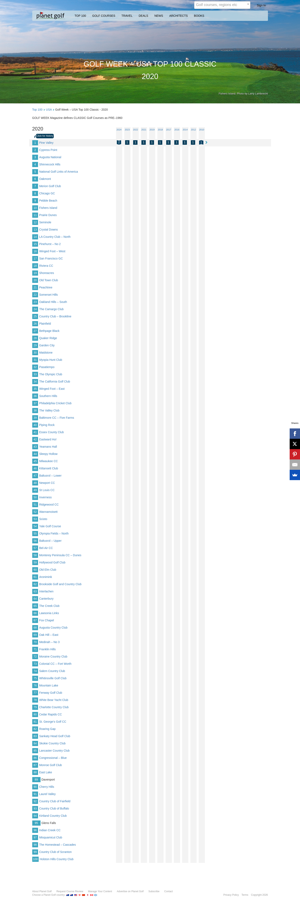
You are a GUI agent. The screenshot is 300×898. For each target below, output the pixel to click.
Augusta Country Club (53, 627)
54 (35, 526)
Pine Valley (46, 142)
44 (35, 454)
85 (35, 750)
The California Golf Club (54, 381)
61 (35, 577)
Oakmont (45, 179)
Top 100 (37, 109)
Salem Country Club (52, 671)
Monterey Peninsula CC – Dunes (60, 555)
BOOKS (199, 15)
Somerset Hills (48, 294)
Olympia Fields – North (53, 533)
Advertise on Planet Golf (130, 891)
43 (35, 446)
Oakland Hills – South (53, 302)
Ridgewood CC (49, 504)
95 (36, 823)
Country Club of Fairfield (54, 801)
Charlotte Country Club (53, 707)
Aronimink (45, 577)
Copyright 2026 (259, 894)
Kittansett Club (48, 468)
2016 (176, 129)
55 (35, 533)
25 (35, 316)
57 (35, 548)
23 (35, 302)
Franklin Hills (47, 649)
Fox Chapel (46, 620)
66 (35, 613)
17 (35, 258)
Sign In (261, 5)
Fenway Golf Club (50, 692)
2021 (143, 129)
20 (35, 280)
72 (35, 656)
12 (35, 222)
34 (35, 381)
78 (35, 700)
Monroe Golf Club (50, 765)
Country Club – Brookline (55, 316)
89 (36, 779)
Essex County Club (51, 432)
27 (35, 330)
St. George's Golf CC (52, 721)
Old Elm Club (47, 569)
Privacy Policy (231, 894)
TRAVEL (126, 15)
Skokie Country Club (52, 743)
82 (35, 729)
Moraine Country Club (53, 656)
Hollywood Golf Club (52, 562)
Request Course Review (69, 891)
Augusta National (50, 157)
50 (35, 497)
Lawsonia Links (49, 613)
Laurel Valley (47, 794)
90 (35, 786)
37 (35, 403)
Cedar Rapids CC (50, 714)
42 (35, 439)
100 (35, 859)
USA (49, 109)
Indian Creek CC (50, 830)
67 (35, 620)
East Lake (45, 772)
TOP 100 (80, 15)
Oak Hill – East (48, 634)
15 (35, 244)
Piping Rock (47, 425)
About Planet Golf (42, 891)
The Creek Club (49, 605)
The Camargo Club (51, 309)
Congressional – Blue (53, 757)
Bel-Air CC (46, 548)
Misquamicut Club (50, 837)
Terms (244, 894)
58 (35, 555)
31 (35, 359)
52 (35, 511)
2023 (127, 129)
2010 (201, 129)
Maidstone (46, 352)
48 (35, 482)
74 (35, 671)
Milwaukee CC (48, 461)
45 (35, 461)
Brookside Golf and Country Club (60, 584)
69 (35, 634)
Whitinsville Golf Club (52, 678)
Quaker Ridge (48, 338)
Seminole (45, 222)
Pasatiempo (46, 367)
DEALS (143, 15)
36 (35, 396)
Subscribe (153, 891)
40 (35, 425)
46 (35, 468)
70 (35, 642)
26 (35, 323)
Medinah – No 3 (49, 642)
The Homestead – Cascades (57, 844)
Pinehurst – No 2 (50, 244)
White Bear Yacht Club (53, 700)
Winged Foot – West (52, 251)
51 (35, 504)
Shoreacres (46, 273)
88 (35, 772)
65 (35, 605)
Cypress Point (48, 150)
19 (35, 273)
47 (35, 475)
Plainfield (45, 323)
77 (35, 692)
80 (35, 714)
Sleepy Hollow (48, 454)
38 (35, 410)
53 (35, 519)
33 (35, 374)
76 (35, 685)
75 (35, 678)
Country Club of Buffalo (54, 808)
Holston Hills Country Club (56, 859)
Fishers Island (48, 207)
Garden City (47, 345)
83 (35, 736)
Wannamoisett (48, 511)
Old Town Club (48, 280)
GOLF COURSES (103, 15)
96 (35, 830)
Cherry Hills (46, 786)
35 (35, 388)
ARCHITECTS (178, 15)
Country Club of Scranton (55, 852)
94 (35, 815)
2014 (185, 129)
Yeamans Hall (48, 446)
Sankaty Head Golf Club (54, 736)
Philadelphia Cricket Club (55, 403)
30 (35, 352)
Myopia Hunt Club (50, 359)
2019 (151, 129)
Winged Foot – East (52, 388)
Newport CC (47, 482)
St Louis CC (47, 490)
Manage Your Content (100, 891)
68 (35, 627)
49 (35, 490)
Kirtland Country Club (53, 815)
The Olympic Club (50, 374)
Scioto (43, 519)
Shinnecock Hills (49, 164)
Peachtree (45, 287)
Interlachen (46, 591)
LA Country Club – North (55, 236)
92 (35, 801)
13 (35, 229)
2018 (160, 129)
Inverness (45, 497)
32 (35, 367)
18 (35, 265)
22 (35, 294)
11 (35, 215)
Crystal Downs (48, 229)
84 (35, 743)
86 (35, 757)
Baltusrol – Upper (50, 540)
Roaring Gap (47, 729)
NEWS (158, 15)
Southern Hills (48, 396)
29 (35, 345)
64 (35, 598)
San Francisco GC (51, 258)
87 (35, 765)
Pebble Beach (48, 200)
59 (35, 562)
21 (35, 287)
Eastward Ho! (47, 439)
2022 (135, 129)
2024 (118, 129)
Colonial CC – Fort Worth (55, 663)
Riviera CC (46, 265)
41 (35, 432)
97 (35, 837)
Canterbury (46, 598)
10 (35, 207)
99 (35, 852)
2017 (168, 129)
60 (35, 569)
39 (35, 417)
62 (35, 584)
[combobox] (222, 5)
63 (35, 591)
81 (35, 721)
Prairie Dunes (48, 215)
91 (35, 794)
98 (35, 844)
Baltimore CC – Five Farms (56, 417)
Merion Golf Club (50, 186)
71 (35, 649)
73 (35, 663)
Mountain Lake (48, 685)
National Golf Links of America (58, 171)
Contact (168, 891)
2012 (193, 129)
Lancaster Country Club (54, 750)
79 (35, 707)
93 (35, 808)
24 (35, 309)
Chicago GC (47, 193)
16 (35, 251)
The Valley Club (49, 410)
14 (35, 236)
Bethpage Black (49, 330)
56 (35, 540)
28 (35, 338)
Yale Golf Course (50, 526)
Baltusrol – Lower (50, 475)
